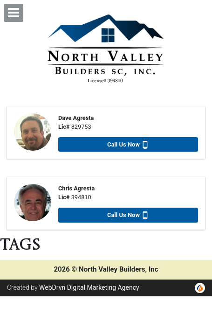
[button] (13, 13)
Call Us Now (128, 145)
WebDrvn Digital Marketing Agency (89, 287)
